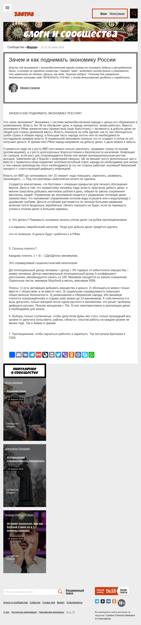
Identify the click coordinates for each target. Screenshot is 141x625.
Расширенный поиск (75, 592)
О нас (6, 612)
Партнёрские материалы (51, 612)
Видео (60, 602)
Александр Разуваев (17, 448)
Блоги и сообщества (15, 602)
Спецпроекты (74, 602)
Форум (32, 47)
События (35, 602)
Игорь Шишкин (14, 382)
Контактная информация (24, 612)
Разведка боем (16, 391)
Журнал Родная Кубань (19, 514)
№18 (111, 590)
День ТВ (70, 612)
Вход (103, 13)
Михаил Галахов (30, 87)
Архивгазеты (123, 591)
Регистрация (117, 13)
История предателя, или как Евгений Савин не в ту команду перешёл (25, 527)
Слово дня (48, 602)
